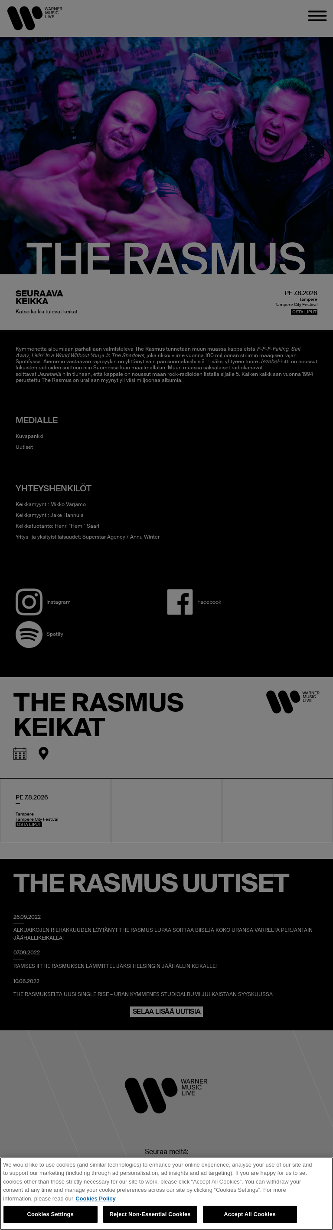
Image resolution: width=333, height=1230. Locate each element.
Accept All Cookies (250, 1214)
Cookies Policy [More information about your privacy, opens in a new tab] (95, 1198)
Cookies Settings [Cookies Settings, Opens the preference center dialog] (50, 1214)
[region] (166, 1193)
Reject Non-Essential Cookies (150, 1214)
